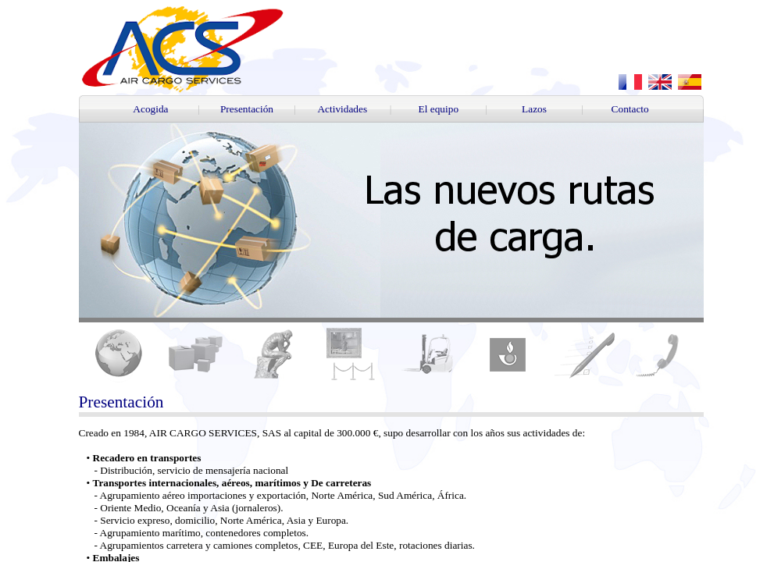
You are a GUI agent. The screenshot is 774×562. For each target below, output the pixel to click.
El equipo (438, 109)
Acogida (151, 109)
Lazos (534, 109)
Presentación (246, 109)
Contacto (630, 109)
